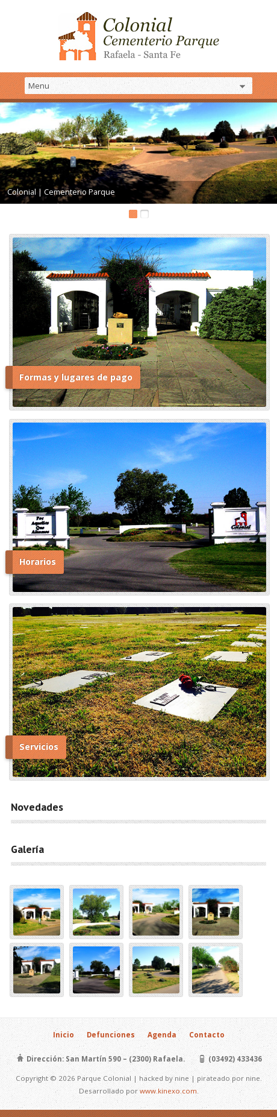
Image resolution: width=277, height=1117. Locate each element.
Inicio (63, 1034)
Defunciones (111, 1034)
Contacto (207, 1034)
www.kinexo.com (168, 1090)
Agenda (162, 1034)
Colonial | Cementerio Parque (61, 191)
